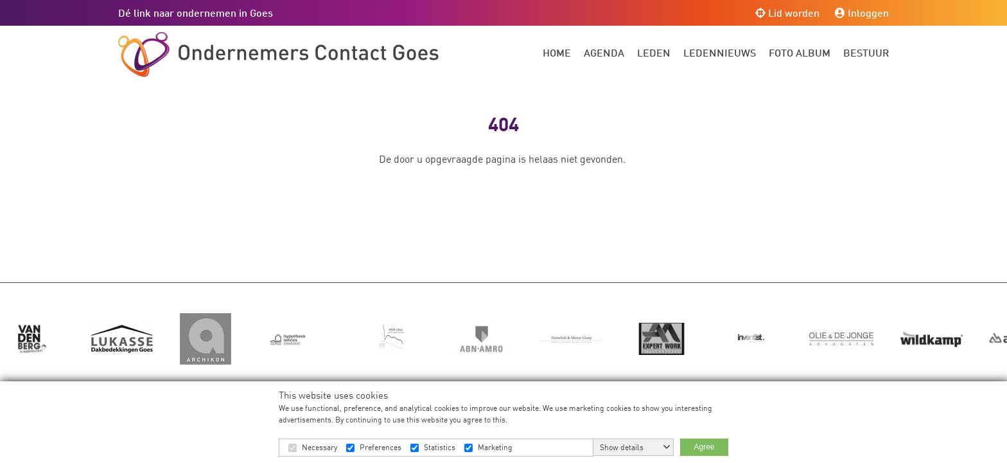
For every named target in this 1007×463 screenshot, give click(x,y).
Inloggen (862, 12)
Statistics (439, 447)
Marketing (495, 447)
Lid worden (787, 12)
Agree (704, 446)
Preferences (380, 447)
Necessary (319, 447)
